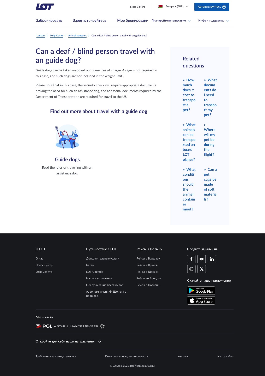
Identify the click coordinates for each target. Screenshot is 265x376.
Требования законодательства (56, 356)
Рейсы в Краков (147, 265)
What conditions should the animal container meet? (189, 189)
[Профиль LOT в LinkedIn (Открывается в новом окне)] (211, 259)
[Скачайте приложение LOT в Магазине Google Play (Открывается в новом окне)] (201, 290)
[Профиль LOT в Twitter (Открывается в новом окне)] (201, 269)
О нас (39, 258)
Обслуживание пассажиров (104, 285)
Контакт (182, 356)
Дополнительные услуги (102, 258)
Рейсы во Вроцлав (149, 278)
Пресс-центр (44, 265)
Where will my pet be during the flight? (210, 140)
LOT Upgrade (94, 271)
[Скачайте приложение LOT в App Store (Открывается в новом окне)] (201, 300)
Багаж (90, 265)
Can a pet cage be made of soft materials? (210, 184)
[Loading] (174, 6)
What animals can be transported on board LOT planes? (189, 142)
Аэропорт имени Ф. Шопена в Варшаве (106, 293)
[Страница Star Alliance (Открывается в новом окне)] (79, 326)
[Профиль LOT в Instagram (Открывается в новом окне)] (191, 269)
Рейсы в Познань (148, 285)
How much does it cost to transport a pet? (189, 95)
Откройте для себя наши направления (68, 341)
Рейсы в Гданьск (147, 271)
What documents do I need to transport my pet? (210, 97)
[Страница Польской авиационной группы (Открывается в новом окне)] (44, 326)
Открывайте (44, 271)
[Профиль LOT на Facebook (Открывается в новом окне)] (191, 259)
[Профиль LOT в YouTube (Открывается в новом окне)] (201, 259)
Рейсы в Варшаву (148, 258)
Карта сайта (225, 356)
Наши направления (99, 278)
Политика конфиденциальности (126, 356)
